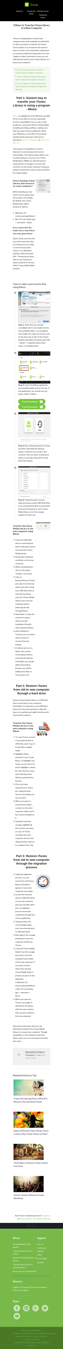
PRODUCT (19, 11)
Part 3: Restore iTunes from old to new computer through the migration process (31, 86)
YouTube (17, 1316)
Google (36, 1308)
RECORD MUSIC (43, 11)
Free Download (29, 401)
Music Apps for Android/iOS (24, 1271)
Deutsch (34, 1287)
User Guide (42, 1258)
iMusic (15, 116)
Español (42, 1287)
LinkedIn (26, 1308)
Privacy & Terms (40, 1336)
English (16, 1287)
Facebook (17, 1308)
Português (24, 1287)
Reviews (40, 1262)
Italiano (25, 1290)
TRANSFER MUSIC (43, 16)
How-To (40, 1244)
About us (19, 1336)
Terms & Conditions (31, 1339)
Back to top (31, 1226)
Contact (28, 1336)
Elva (36, 1055)
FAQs (39, 1255)
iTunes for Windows (29, 140)
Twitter (45, 1308)
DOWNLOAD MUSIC (31, 12)
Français (16, 1290)
